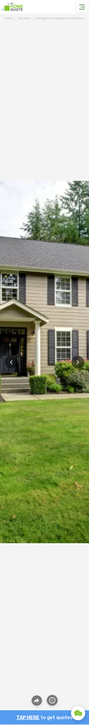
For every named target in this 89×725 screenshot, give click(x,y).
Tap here (27, 717)
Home (9, 18)
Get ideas (24, 18)
